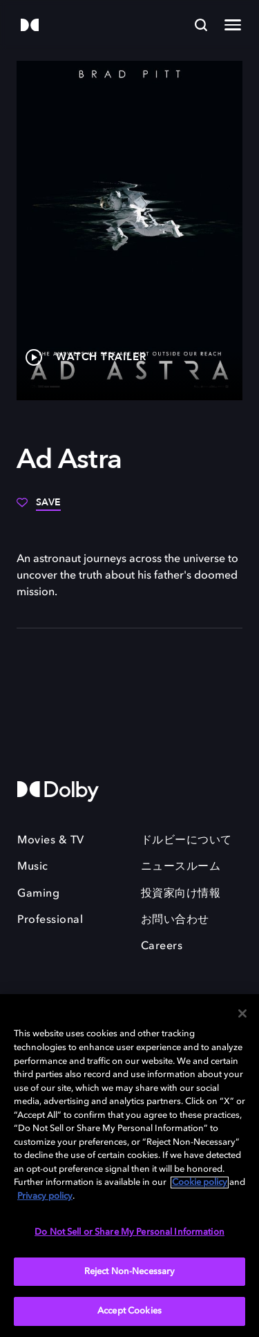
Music (32, 866)
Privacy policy (45, 1196)
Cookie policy (199, 1182)
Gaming (38, 893)
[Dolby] (30, 26)
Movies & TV (50, 840)
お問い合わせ (175, 920)
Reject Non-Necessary (129, 1271)
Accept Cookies (129, 1311)
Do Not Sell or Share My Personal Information (129, 1232)
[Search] (201, 24)
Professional (50, 920)
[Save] (39, 507)
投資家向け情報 (181, 893)
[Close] (242, 1013)
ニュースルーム (181, 866)
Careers (162, 946)
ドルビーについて (186, 840)
